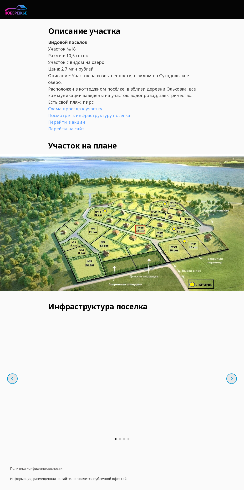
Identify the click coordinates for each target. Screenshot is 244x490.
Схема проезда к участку (75, 109)
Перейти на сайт (66, 129)
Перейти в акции (66, 122)
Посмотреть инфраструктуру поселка (89, 115)
